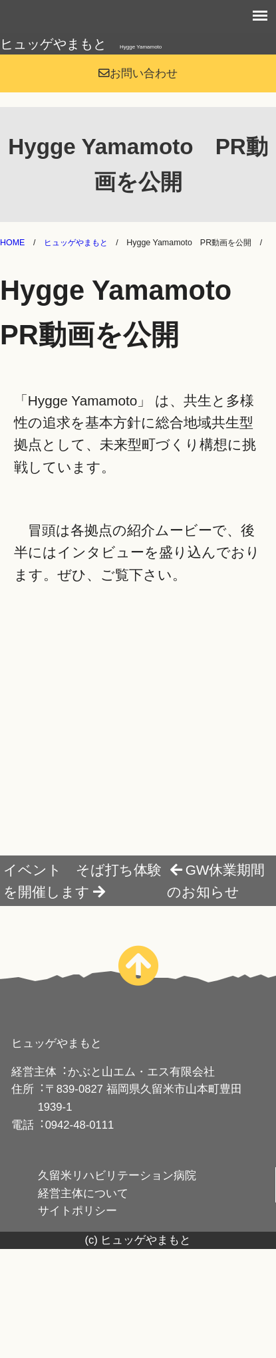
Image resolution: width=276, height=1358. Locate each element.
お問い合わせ (138, 73)
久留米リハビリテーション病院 (117, 1175)
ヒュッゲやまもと (81, 44)
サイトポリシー (77, 1210)
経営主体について (83, 1193)
